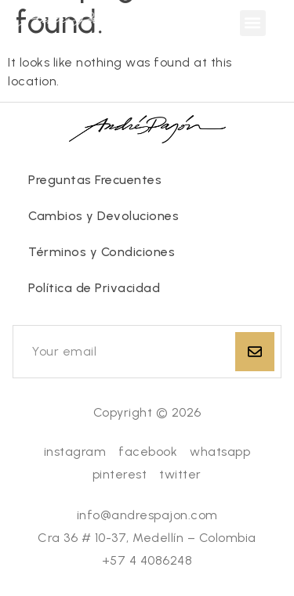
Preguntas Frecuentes (95, 179)
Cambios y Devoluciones (103, 215)
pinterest (120, 474)
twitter (180, 474)
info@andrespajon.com (147, 515)
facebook (147, 451)
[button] (253, 23)
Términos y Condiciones (101, 251)
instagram (75, 451)
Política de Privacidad (94, 287)
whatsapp (220, 451)
